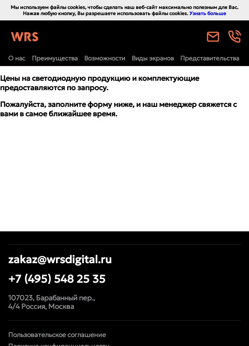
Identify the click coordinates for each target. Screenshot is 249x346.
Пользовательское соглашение (57, 334)
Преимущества (55, 58)
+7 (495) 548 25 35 (56, 279)
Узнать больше (207, 13)
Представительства (209, 58)
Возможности (104, 58)
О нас (16, 58)
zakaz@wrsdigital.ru (60, 259)
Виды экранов (153, 58)
